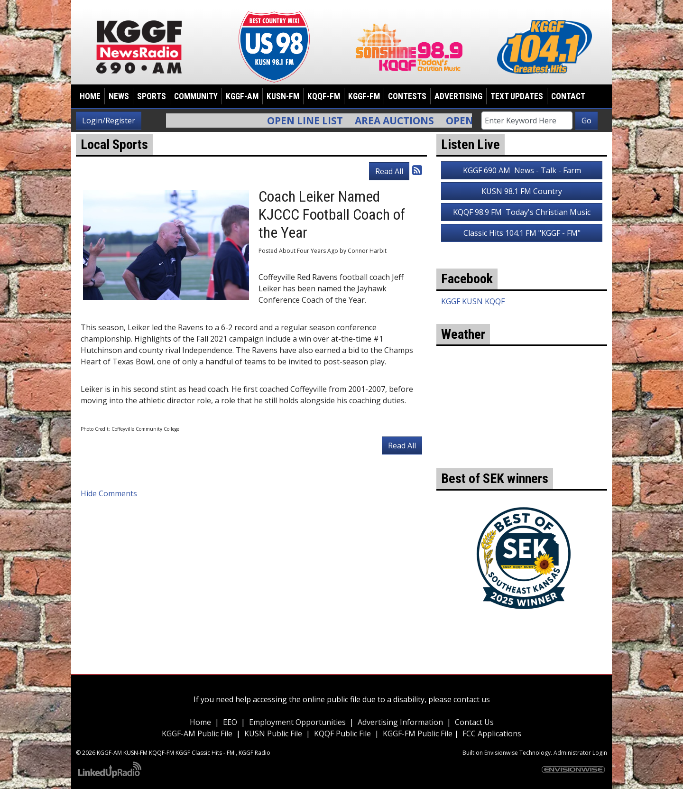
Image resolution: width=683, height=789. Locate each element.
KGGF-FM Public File (418, 733)
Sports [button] (151, 96)
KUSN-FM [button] (283, 96)
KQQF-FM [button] (323, 96)
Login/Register (108, 120)
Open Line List (311, 120)
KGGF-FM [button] (364, 96)
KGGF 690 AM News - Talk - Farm (522, 170)
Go (586, 120)
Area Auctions (400, 120)
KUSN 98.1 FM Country (521, 191)
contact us (471, 699)
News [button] (119, 96)
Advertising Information (400, 722)
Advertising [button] (458, 96)
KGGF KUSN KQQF (473, 301)
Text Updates (516, 96)
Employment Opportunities (297, 722)
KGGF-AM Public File (197, 733)
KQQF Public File (342, 733)
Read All (389, 171)
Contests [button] (407, 96)
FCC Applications (491, 733)
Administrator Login (580, 753)
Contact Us (474, 722)
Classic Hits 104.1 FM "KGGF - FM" (522, 233)
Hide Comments (109, 493)
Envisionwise (501, 753)
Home (90, 96)
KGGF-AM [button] (242, 96)
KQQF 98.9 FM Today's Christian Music (522, 212)
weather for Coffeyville (521, 454)
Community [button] (196, 96)
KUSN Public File (273, 733)
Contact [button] (568, 96)
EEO (230, 722)
